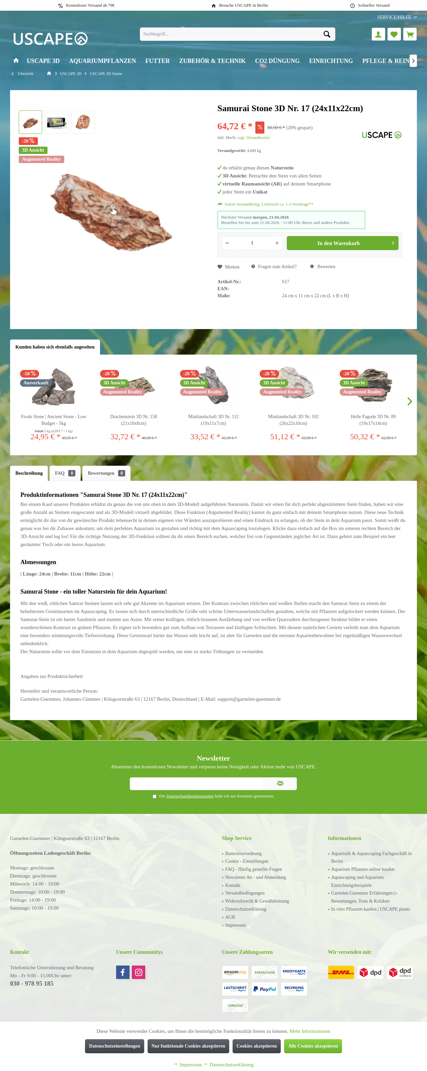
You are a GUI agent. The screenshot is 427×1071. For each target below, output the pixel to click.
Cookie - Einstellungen (246, 861)
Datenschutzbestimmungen (190, 795)
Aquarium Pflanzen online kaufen (363, 869)
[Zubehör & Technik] (213, 61)
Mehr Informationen (309, 1031)
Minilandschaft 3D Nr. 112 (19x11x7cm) (213, 420)
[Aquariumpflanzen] (103, 61)
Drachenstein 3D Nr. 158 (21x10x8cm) (133, 420)
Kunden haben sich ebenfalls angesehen (55, 347)
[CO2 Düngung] (277, 61)
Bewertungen (106, 473)
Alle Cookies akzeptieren (313, 1046)
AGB (230, 917)
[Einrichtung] (331, 61)
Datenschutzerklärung (245, 909)
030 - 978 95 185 (32, 983)
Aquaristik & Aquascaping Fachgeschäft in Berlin (371, 857)
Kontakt (232, 885)
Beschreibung (28, 473)
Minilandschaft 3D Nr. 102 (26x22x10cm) (293, 420)
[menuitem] (394, 17)
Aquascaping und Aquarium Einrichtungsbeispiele (357, 881)
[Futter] (158, 61)
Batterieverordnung (243, 853)
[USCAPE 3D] (43, 61)
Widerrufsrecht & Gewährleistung (257, 901)
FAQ (65, 473)
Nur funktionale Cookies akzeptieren (188, 1046)
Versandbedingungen (244, 893)
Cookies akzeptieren (257, 1046)
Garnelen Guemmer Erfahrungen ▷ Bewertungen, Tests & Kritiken (364, 897)
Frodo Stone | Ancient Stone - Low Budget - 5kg (53, 420)
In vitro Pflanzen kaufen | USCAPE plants (370, 909)
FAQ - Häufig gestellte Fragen (253, 869)
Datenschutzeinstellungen (114, 1046)
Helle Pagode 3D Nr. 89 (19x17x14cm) (373, 420)
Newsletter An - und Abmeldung (255, 877)
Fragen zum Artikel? (274, 266)
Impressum (235, 925)
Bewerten (322, 266)
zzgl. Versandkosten (254, 137)
